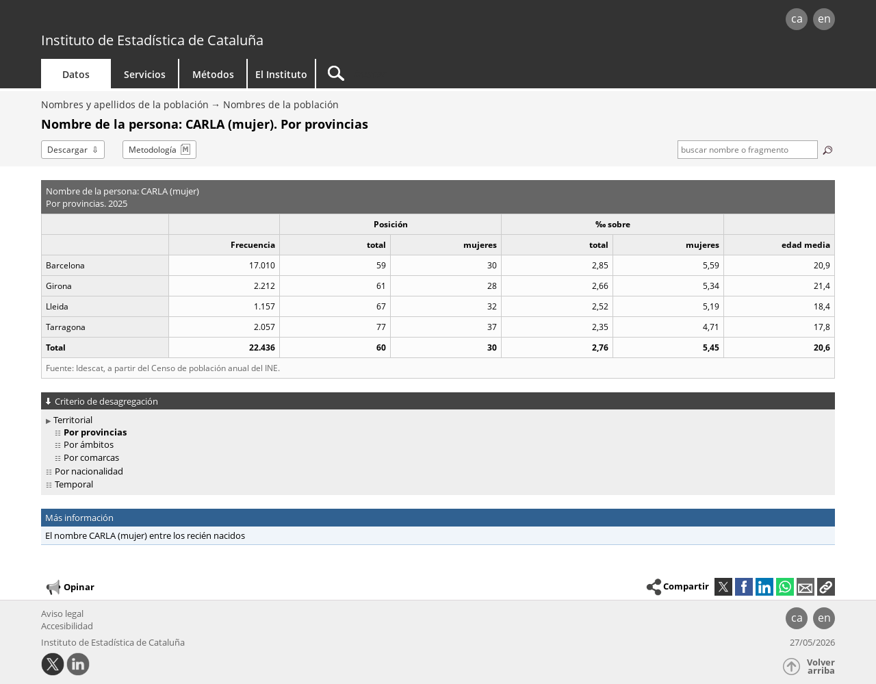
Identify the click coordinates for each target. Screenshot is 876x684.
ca (797, 18)
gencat (200, 20)
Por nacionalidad (89, 471)
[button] (826, 587)
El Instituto (281, 74)
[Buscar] (432, 73)
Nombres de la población (281, 104)
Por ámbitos (89, 444)
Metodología (153, 149)
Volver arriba (821, 666)
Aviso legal (62, 613)
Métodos (213, 74)
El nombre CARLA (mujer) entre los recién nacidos (145, 535)
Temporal (74, 484)
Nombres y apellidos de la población (125, 104)
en (824, 18)
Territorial (72, 420)
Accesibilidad (67, 626)
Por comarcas (91, 457)
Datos (76, 74)
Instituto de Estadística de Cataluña (152, 40)
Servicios (145, 74)
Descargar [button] (67, 149)
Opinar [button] (69, 587)
